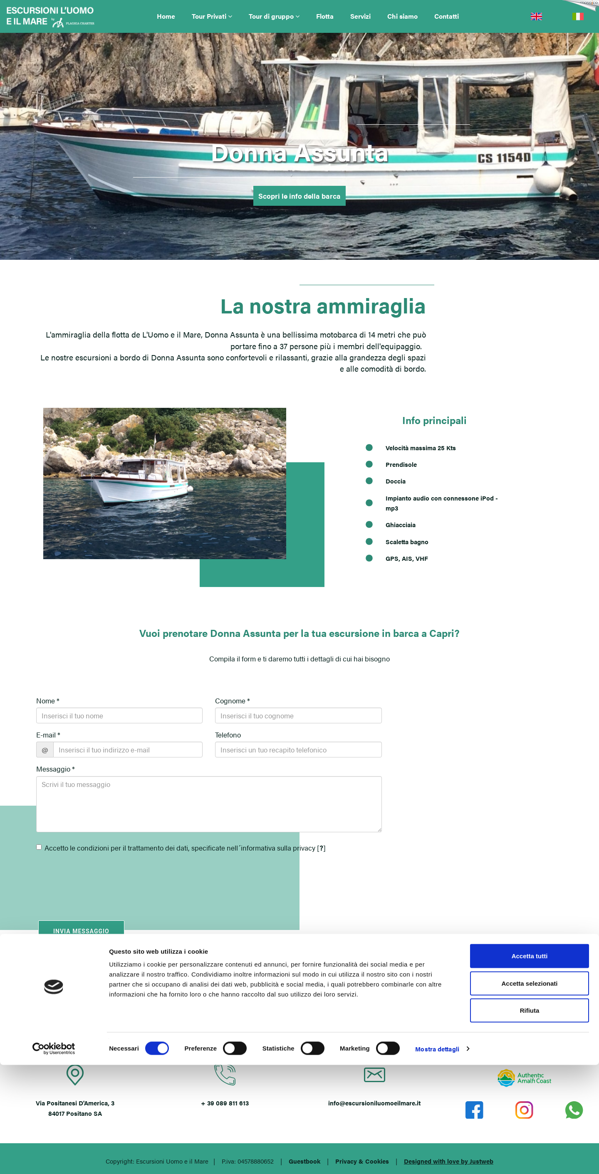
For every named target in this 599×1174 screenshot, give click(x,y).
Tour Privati (212, 16)
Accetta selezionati (529, 1092)
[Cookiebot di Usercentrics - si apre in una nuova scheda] (53, 1158)
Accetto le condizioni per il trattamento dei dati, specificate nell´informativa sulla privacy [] (181, 848)
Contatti (446, 16)
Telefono (228, 735)
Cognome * (232, 700)
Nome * (47, 700)
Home (166, 16)
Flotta (325, 16)
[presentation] (85, 879)
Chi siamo (402, 16)
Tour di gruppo (274, 16)
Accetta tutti (530, 1064)
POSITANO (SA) (299, 1003)
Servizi (360, 16)
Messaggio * (55, 769)
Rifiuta (530, 1119)
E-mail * (48, 735)
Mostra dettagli (437, 1157)
